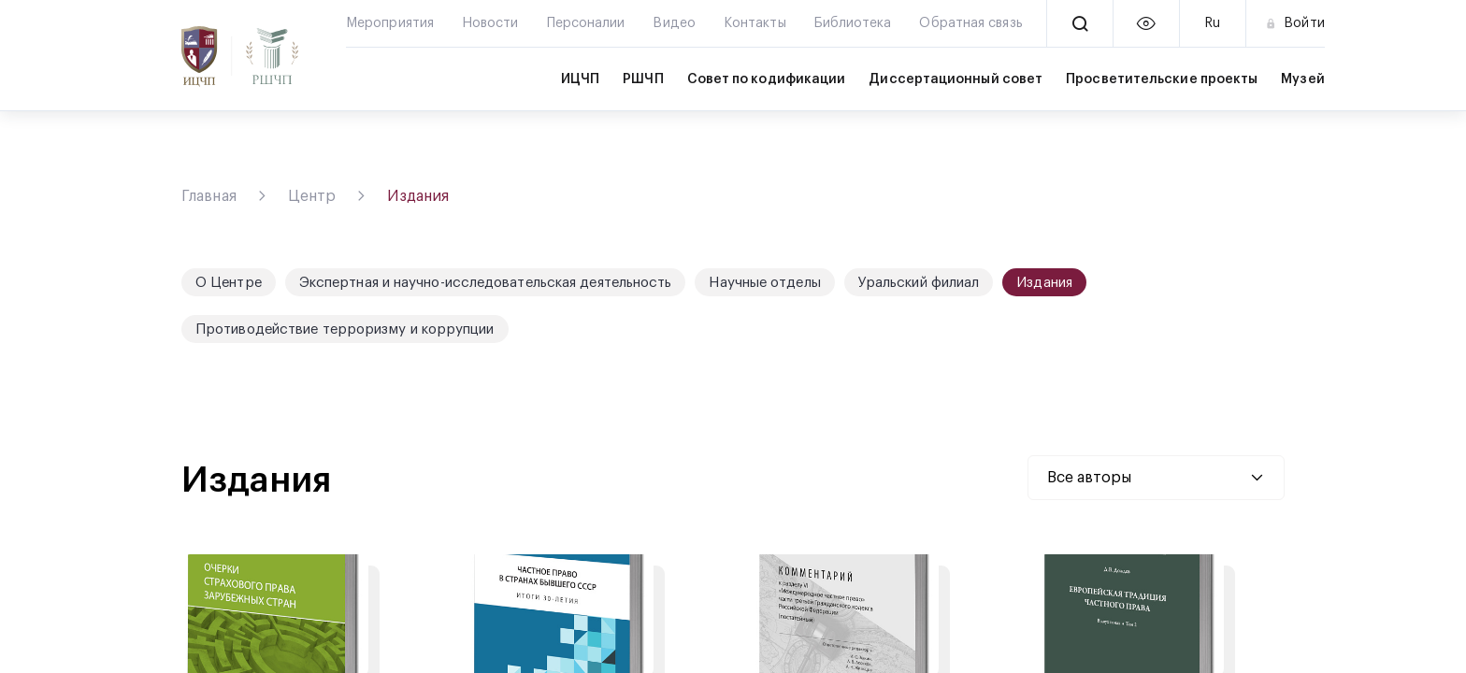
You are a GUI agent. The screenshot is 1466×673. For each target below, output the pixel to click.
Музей (1302, 79)
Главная (209, 196)
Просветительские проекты (1162, 79)
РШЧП (643, 79)
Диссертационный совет (955, 79)
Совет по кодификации (766, 79)
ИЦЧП (580, 79)
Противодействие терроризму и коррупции (345, 329)
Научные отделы (764, 283)
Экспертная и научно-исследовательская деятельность (485, 283)
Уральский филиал (919, 283)
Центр (312, 196)
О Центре (228, 283)
